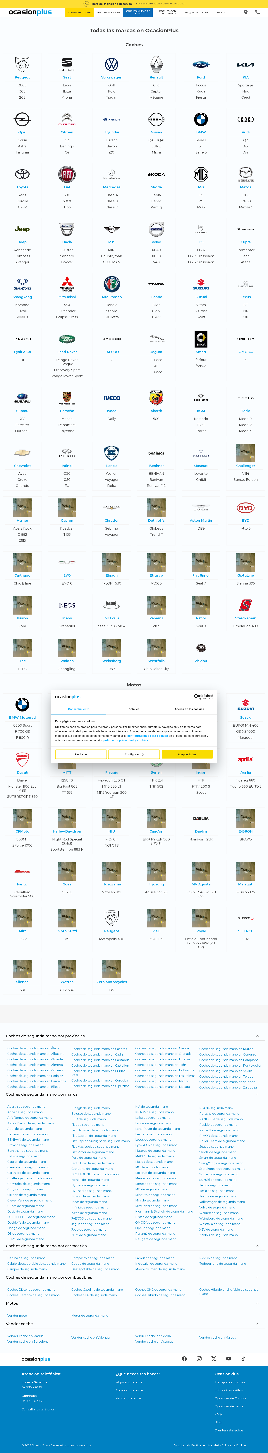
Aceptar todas (187, 754)
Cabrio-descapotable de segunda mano (36, 1263)
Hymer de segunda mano (90, 1185)
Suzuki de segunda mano (218, 1180)
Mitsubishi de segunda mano (156, 1206)
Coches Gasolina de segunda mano (97, 1289)
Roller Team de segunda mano (222, 1141)
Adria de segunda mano (25, 1112)
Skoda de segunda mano (217, 1152)
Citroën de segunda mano (26, 1195)
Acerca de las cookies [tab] (189, 709)
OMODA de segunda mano (155, 1222)
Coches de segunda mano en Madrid (162, 1081)
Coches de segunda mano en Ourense (227, 1054)
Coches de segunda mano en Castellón (100, 1065)
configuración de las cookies (147, 735)
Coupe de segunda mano (90, 1263)
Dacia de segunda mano (25, 1211)
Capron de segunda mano (26, 1162)
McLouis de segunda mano (155, 1173)
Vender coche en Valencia (90, 1337)
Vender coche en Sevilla (153, 1336)
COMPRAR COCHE (79, 12)
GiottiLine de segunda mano (92, 1169)
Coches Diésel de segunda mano (31, 1289)
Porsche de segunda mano (219, 1113)
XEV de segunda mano (216, 1229)
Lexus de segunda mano (153, 1134)
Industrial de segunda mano (156, 1263)
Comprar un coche (130, 1390)
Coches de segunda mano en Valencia (227, 1082)
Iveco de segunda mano (89, 1213)
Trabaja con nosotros (230, 1382)
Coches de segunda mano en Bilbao (33, 1087)
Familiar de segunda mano (154, 1258)
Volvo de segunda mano (217, 1207)
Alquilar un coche (129, 1382)
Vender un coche (129, 1398)
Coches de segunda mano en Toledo (226, 1076)
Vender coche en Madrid (25, 1336)
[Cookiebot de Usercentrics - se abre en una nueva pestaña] (197, 697)
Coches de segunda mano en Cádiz (97, 1054)
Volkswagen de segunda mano (222, 1202)
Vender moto (17, 1315)
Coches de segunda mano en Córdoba (99, 1080)
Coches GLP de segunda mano (94, 1295)
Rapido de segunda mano (218, 1124)
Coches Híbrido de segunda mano (160, 1295)
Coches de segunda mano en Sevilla (225, 1071)
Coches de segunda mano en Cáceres (99, 1049)
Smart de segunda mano (217, 1157)
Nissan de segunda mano (153, 1217)
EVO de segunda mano (88, 1119)
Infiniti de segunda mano (89, 1207)
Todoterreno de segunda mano (222, 1263)
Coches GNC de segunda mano (158, 1289)
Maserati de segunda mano (155, 1150)
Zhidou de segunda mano (218, 1235)
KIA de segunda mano (151, 1106)
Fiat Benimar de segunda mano (94, 1130)
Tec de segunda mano (215, 1185)
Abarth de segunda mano (26, 1106)
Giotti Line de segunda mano (92, 1163)
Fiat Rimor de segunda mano (92, 1152)
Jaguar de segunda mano (90, 1224)
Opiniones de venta (229, 1406)
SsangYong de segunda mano (221, 1163)
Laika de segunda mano (152, 1117)
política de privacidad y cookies (125, 740)
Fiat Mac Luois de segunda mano (95, 1146)
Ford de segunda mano (88, 1157)
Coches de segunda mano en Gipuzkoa (100, 1086)
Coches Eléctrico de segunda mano (33, 1295)
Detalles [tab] (134, 709)
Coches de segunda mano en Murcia (226, 1049)
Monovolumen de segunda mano (160, 1269)
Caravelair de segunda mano (28, 1167)
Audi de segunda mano (24, 1129)
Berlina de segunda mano (26, 1258)
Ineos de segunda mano (89, 1202)
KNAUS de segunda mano (154, 1112)
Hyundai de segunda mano (91, 1191)
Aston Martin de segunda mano (30, 1123)
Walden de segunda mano (219, 1213)
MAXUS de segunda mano (154, 1156)
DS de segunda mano (23, 1233)
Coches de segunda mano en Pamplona (228, 1060)
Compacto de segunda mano (92, 1258)
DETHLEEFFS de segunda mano (31, 1217)
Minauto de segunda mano (155, 1195)
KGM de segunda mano (88, 1235)
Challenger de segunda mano (29, 1178)
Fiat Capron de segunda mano (93, 1136)
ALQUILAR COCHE (196, 12)
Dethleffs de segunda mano (28, 1222)
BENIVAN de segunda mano (28, 1139)
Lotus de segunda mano (153, 1139)
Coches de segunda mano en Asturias (35, 1070)
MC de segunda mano (151, 1167)
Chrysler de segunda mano (27, 1189)
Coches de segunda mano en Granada (163, 1054)
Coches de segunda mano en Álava (33, 1048)
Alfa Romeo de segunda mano (29, 1117)
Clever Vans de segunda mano (29, 1200)
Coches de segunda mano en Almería (35, 1065)
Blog (218, 1422)
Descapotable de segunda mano (95, 1269)
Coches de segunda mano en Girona (162, 1048)
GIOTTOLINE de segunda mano (95, 1174)
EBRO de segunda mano (25, 1239)
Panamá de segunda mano (155, 1233)
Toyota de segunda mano (218, 1196)
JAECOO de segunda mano (91, 1218)
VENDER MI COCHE (108, 12)
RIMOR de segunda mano (218, 1136)
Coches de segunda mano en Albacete (35, 1054)
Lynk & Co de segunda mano (156, 1145)
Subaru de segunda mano (218, 1174)
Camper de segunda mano (27, 1269)
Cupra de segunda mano (25, 1206)
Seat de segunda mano (216, 1146)
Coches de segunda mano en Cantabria (100, 1060)
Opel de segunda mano (152, 1228)
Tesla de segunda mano (217, 1191)
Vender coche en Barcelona (28, 1341)
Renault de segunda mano (219, 1130)
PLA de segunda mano (216, 1108)
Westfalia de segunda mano (219, 1224)
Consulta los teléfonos (38, 1409)
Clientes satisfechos (229, 1430)
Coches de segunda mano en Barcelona (36, 1081)
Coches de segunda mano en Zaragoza (228, 1087)
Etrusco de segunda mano (91, 1113)
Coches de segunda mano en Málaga (162, 1087)
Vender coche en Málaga (217, 1337)
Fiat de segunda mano (87, 1124)
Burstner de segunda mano (28, 1150)
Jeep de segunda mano (88, 1229)
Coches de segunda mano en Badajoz (35, 1076)
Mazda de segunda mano (154, 1162)
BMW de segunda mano (25, 1145)
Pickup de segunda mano (218, 1258)
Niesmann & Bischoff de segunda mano (164, 1211)
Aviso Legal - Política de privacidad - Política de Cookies (209, 1445)
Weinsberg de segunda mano (221, 1218)
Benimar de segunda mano (27, 1134)
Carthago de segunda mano (28, 1173)
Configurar (134, 754)
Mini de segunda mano (152, 1200)
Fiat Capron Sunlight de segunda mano (100, 1141)
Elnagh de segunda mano (90, 1108)
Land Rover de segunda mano (157, 1129)
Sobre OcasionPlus (229, 1390)
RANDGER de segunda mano (221, 1119)
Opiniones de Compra (230, 1398)
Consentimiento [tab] (78, 709)
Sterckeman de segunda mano (222, 1169)
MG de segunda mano (151, 1189)
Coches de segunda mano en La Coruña (164, 1070)
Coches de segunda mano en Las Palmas (165, 1076)
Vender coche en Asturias (154, 1341)
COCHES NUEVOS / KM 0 (138, 12)
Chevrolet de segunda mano (28, 1184)
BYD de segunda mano (24, 1156)
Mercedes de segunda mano (156, 1178)
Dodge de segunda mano (26, 1228)
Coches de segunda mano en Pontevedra (230, 1065)
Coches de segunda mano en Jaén (160, 1065)
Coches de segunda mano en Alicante (35, 1059)
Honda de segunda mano (90, 1180)
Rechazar (81, 754)
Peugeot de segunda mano (155, 1239)
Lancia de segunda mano (153, 1123)
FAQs (218, 1414)
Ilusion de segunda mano (90, 1196)
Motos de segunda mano (89, 1315)
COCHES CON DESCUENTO (167, 12)
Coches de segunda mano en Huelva (162, 1059)
